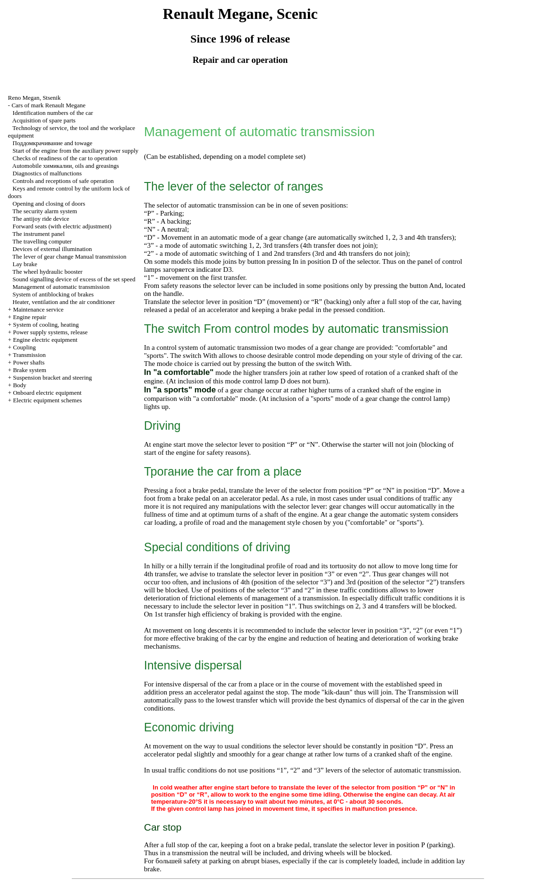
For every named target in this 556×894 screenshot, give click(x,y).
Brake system (29, 369)
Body (19, 385)
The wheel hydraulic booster (47, 271)
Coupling (24, 347)
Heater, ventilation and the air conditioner (64, 301)
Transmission (29, 354)
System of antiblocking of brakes (53, 294)
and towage (53, 143)
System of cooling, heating (45, 324)
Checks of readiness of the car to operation (65, 158)
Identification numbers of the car (53, 112)
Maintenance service (38, 309)
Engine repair (29, 317)
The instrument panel (38, 233)
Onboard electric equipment (47, 392)
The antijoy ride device (40, 218)
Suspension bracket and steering (52, 377)
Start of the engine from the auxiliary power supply (75, 150)
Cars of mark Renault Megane (48, 105)
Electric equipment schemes (47, 400)
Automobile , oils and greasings (65, 165)
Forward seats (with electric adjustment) (62, 226)
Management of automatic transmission (61, 286)
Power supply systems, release (50, 332)
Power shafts (28, 362)
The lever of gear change (69, 256)
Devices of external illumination (52, 248)
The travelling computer (42, 241)
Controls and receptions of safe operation (63, 180)
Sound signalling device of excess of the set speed (74, 279)
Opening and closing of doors (49, 203)
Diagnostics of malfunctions (47, 173)
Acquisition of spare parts (44, 120)
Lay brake (25, 264)
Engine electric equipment (45, 339)
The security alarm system (44, 211)
